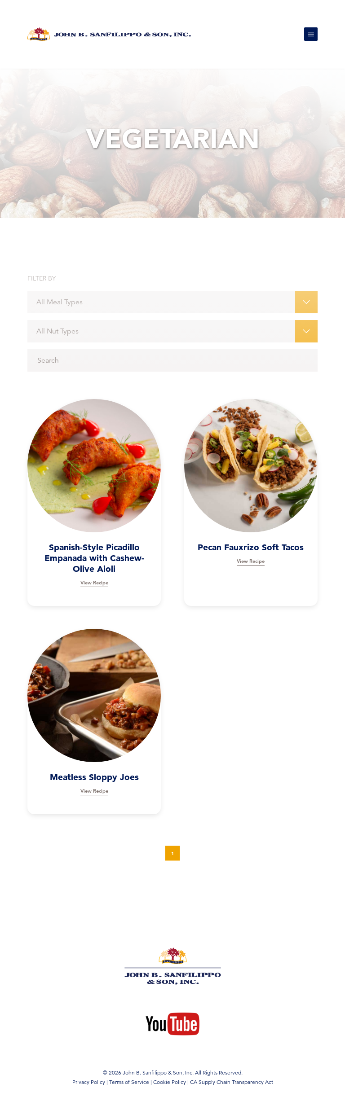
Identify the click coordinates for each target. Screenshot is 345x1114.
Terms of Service (129, 1082)
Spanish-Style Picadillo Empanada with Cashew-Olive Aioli (94, 558)
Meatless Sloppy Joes (94, 777)
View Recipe (94, 582)
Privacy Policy (88, 1082)
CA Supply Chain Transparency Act (231, 1082)
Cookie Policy (169, 1082)
